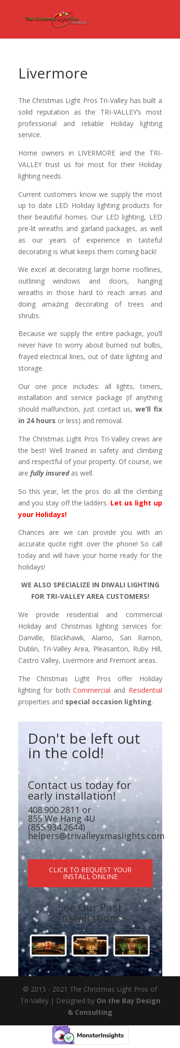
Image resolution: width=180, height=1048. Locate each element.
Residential (145, 690)
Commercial (91, 690)
